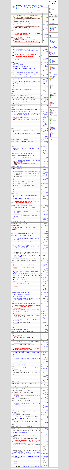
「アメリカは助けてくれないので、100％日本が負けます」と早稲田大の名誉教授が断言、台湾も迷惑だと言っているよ (27, 55)
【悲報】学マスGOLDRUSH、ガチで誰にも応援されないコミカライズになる (24, 233)
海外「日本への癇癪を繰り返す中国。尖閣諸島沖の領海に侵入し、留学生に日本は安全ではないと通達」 (27, 91)
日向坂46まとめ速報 (53, 76)
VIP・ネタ (27, 6)
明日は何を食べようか (45, 262)
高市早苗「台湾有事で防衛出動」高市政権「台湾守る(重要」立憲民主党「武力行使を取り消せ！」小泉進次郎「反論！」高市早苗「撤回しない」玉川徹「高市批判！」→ (27, 37)
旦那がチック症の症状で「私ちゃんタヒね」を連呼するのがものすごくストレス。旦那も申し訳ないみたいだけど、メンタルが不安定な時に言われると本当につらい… (27, 430)
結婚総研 (52, 113)
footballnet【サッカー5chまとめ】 (54, 120)
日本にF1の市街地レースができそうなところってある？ (23, 157)
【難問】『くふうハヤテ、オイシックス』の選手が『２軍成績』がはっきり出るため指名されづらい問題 (27, 444)
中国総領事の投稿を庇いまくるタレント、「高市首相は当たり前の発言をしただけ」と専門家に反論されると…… (27, 40)
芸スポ (45, 6)
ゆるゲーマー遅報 (46, 239)
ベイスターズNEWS (46, 124)
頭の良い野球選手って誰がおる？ (19, 78)
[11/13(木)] (35, 5)
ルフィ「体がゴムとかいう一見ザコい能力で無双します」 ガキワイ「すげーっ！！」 (26, 273)
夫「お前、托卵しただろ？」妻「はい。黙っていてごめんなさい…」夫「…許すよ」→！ (25, 354)
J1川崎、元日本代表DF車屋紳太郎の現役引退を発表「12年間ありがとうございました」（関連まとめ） (27, 424)
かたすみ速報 (46, 402)
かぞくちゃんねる (46, 436)
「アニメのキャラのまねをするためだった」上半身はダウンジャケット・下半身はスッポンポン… (27, 239)
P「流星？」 (16, 229)
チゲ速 (51, 111)
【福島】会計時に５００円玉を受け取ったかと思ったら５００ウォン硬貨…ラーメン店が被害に (27, 412)
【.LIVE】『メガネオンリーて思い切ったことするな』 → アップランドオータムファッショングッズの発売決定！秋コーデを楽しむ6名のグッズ (27, 247)
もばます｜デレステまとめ (53, 95)
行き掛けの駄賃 (46, 406)
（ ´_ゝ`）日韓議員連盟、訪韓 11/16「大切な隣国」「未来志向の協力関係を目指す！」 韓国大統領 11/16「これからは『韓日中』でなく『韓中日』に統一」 (27, 114)
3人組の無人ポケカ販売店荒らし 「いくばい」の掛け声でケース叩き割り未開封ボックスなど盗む (27, 422)
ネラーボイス (46, 231)
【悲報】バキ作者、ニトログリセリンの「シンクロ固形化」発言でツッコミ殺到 (24, 87)
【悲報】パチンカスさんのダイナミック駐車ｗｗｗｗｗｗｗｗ (23, 153)
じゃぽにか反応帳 (46, 212)
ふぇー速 (52, 101)
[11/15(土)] (29, 5)
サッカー (36, 6)
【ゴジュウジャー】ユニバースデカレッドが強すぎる (21, 386)
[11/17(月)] (23, 5)
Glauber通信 (47, 128)
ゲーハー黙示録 (46, 136)
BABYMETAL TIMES (53, 127)
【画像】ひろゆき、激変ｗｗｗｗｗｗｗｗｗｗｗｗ (23, 62)
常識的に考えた (46, 237)
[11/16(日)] (26, 5)
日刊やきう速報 (46, 78)
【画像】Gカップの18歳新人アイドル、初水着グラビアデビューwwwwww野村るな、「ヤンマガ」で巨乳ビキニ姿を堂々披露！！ (27, 166)
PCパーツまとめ (46, 223)
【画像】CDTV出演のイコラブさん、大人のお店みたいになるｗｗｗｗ (27, 456)
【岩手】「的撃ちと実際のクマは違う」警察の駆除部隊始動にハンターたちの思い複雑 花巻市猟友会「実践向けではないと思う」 (27, 93)
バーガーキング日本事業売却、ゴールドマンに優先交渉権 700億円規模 (23, 245)
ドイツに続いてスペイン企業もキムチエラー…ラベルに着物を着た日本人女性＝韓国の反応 (27, 34)
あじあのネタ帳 (53, 41)
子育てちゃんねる (46, 138)
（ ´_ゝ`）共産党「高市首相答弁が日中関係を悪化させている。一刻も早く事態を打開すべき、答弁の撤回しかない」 (27, 161)
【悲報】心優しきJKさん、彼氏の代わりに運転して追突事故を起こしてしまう (24, 331)
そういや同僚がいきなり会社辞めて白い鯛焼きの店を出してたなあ (23, 393)
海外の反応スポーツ (46, 174)
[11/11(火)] (41, 5)
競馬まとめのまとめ (46, 116)
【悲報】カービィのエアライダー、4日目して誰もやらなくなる (22, 76)
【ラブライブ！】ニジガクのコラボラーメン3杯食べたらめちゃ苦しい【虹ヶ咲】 (24, 99)
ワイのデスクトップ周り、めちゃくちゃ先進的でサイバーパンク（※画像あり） (25, 74)
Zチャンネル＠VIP (46, 214)
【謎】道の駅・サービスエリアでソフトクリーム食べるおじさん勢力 (23, 426)
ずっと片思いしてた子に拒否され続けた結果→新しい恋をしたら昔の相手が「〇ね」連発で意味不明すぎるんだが (27, 51)
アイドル (18, 7)
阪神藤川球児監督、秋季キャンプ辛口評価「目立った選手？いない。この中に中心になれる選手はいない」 (27, 275)
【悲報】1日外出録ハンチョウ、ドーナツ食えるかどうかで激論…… (25, 227)
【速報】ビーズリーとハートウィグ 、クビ (19, 296)
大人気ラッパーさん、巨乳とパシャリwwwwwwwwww (21, 117)
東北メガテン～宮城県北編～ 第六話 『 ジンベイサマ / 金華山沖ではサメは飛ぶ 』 (27, 419)
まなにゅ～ (47, 51)
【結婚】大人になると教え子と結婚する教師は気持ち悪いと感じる (23, 283)
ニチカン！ (47, 241)
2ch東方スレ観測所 (46, 400)
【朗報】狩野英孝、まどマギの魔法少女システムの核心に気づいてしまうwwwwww (25, 260)
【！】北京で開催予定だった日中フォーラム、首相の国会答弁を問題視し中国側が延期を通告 (27, 320)
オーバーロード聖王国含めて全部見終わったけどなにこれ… (22, 64)
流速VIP (47, 74)
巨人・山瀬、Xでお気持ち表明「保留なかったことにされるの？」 (23, 111)
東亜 (42, 6)
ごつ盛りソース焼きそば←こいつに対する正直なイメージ (21, 311)
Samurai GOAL (46, 58)
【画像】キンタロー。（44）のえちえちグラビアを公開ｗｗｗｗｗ (25, 52)
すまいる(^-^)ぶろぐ (46, 253)
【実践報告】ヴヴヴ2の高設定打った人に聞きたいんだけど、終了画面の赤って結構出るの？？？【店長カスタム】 (26, 381)
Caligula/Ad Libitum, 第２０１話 (20, 101)
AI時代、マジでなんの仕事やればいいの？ (19, 221)
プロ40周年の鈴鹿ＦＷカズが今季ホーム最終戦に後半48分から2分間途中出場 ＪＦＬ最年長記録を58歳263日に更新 (27, 396)
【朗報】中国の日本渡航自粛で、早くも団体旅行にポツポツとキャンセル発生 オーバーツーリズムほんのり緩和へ (27, 441)
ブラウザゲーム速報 (53, 128)
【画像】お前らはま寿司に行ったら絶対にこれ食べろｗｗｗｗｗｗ (26, 352)
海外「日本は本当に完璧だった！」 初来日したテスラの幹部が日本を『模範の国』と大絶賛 (27, 20)
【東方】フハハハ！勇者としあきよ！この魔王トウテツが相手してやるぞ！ (24, 400)
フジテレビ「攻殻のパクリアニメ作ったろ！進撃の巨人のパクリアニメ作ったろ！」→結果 (27, 342)
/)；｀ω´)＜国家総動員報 (53, 93)
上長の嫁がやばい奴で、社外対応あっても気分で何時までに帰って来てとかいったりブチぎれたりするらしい (27, 359)
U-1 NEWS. (47, 202)
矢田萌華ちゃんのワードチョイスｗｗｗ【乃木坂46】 (23, 292)
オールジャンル (19, 6)
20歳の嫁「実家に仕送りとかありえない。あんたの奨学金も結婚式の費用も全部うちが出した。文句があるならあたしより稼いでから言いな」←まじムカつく (27, 253)
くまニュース (46, 251)
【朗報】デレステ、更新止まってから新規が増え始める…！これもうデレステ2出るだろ (25, 97)
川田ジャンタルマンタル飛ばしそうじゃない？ (20, 116)
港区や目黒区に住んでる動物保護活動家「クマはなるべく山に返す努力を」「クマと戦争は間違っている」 (27, 373)
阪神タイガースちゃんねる (53, 112)
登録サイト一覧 (51, 8)
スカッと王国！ (46, 49)
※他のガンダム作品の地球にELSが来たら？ (20, 370)
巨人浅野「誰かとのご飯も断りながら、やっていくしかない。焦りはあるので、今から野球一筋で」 (27, 290)
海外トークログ (46, 299)
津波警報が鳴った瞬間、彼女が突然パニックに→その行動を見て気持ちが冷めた (24, 181)
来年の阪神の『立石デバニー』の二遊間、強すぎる (21, 66)
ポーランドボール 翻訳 (53, 135)
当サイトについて (51, 7)
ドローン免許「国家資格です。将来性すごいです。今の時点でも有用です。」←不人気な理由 (26, 72)
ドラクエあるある (16, 103)
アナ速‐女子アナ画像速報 (54, 54)
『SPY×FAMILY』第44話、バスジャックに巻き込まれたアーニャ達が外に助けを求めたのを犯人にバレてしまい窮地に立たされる (27, 176)
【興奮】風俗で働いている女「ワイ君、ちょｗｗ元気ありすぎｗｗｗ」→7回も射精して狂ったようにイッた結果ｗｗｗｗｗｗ (27, 301)
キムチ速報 (52, 28)
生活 (31, 7)
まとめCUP (47, 333)
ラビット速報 (46, 130)
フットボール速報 (53, 61)
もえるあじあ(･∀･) (46, 114)
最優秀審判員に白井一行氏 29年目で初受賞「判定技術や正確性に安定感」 (25, 163)
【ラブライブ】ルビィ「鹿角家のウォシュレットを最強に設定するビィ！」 (24, 390)
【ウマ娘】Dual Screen (17, 193)
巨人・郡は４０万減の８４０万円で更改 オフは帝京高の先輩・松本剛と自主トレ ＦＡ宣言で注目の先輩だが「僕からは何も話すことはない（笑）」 (27, 316)
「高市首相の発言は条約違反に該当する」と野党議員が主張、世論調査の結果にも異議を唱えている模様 (26, 202)
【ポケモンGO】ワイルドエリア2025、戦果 (20, 388)
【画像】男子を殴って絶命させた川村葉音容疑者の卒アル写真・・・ (23, 322)
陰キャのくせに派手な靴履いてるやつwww (19, 105)
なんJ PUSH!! (52, 73)
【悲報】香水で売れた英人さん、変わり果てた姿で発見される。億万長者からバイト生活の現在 (27, 82)
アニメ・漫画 (25, 7)
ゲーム (21, 7)
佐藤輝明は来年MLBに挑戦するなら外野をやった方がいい (21, 329)
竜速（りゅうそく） (46, 264)
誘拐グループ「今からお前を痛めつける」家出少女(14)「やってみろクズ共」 (24, 155)
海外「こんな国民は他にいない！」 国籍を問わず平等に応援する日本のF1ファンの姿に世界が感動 (27, 16)
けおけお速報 (46, 272)
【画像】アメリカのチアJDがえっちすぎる (22, 27)
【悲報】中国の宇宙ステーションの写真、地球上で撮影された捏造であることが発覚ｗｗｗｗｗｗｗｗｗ (27, 30)
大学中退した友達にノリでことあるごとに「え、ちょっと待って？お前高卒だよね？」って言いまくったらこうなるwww (27, 333)
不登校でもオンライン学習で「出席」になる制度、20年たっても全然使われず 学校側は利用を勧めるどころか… (27, 47)
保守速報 (47, 306)
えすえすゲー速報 (46, 385)
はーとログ (47, 434)
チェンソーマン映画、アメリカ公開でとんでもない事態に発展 (22, 414)
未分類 (21, 8)
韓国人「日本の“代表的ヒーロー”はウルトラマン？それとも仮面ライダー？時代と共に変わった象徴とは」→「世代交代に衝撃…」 (27, 453)
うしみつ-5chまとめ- (45, 197)
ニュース (40, 6)
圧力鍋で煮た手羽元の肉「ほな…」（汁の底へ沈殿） (21, 139)
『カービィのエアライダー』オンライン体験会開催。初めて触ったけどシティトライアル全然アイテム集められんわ (27, 272)
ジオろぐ (52, 119)
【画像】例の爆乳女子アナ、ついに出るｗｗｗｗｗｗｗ (24, 198)
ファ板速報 (47, 105)
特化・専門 (23, 6)
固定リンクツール (51, 9)
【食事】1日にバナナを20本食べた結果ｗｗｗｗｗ (20, 183)
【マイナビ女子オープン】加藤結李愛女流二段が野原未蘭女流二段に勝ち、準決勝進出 (25, 195)
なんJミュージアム (46, 60)
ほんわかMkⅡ (46, 95)
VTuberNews (46, 247)
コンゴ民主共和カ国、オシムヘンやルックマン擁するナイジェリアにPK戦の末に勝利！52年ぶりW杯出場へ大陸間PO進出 (27, 107)
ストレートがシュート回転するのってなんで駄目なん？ (21, 398)
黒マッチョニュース (46, 245)
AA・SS (34, 7)
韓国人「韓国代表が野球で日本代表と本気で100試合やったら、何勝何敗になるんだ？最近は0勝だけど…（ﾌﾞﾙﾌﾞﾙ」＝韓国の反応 (27, 299)
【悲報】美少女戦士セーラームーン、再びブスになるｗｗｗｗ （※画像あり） (24, 130)
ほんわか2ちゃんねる (53, 104)
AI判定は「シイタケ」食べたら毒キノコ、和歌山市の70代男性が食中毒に (23, 392)
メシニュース (46, 461)
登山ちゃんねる (46, 383)
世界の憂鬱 (52, 29)
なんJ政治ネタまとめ (53, 66)
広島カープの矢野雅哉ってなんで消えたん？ (20, 277)
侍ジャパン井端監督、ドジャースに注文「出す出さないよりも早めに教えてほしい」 (25, 205)
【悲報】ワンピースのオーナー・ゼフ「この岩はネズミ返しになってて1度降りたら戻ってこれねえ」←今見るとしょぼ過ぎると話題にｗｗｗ (26, 313)
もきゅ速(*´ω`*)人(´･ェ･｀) (53, 129)
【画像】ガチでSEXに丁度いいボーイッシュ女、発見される (25, 207)
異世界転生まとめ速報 (45, 64)
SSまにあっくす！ (46, 465)
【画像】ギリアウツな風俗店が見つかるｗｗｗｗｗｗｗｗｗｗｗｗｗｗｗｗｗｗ (24, 344)
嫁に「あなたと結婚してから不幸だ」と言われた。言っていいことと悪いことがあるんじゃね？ (27, 436)
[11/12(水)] (38, 5)
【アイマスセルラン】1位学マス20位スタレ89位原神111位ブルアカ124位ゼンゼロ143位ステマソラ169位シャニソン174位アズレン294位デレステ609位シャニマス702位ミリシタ (27, 416)
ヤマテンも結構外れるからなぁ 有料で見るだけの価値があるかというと (26, 383)
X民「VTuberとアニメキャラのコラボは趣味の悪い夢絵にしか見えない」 (23, 89)
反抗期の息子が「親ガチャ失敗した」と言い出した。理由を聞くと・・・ (23, 337)
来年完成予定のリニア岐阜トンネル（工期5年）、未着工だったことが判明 (24, 264)
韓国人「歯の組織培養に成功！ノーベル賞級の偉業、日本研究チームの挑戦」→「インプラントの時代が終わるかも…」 (27, 25)
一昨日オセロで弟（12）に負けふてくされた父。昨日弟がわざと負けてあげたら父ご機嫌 (25, 438)
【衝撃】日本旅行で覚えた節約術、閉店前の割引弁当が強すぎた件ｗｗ (23, 83)
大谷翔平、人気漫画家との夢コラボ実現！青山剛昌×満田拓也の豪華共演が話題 (24, 258)
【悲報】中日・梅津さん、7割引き (18, 356)
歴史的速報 (52, 85)
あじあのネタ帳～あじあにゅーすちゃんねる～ (45, 31)
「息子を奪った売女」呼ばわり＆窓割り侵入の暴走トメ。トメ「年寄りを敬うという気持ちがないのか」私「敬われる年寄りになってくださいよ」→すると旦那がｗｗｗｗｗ (27, 49)
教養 (37, 7)
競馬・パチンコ (41, 7)
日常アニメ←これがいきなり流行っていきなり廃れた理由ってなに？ (23, 294)
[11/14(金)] (32, 5)
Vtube (29, 7)
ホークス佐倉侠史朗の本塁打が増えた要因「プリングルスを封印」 (23, 279)
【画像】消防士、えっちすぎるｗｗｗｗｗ (21, 339)
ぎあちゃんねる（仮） (45, 178)
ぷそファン (52, 59)
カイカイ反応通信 (46, 34)
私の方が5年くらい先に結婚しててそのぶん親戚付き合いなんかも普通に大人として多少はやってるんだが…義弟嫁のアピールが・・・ (27, 335)
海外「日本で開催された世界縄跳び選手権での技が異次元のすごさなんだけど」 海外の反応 (26, 309)
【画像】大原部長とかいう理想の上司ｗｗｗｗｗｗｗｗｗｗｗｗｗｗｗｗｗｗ (25, 303)
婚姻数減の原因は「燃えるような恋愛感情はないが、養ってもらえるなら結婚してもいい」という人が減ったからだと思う (27, 404)
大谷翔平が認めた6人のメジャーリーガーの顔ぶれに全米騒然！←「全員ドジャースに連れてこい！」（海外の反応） (26, 174)
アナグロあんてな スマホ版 (52, 10)
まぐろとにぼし (46, 192)
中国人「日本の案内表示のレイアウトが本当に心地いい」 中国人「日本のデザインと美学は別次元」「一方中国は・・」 (27, 212)
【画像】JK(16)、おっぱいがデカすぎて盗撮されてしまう (25, 68)
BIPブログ (47, 170)
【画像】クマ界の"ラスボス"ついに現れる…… (20, 364)
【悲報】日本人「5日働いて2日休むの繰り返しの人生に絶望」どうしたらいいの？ (25, 185)
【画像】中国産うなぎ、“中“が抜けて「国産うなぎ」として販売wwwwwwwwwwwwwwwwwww (24, 189)
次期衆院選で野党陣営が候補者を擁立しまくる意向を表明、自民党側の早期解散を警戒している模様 (27, 349)
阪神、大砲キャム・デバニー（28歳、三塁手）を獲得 (21, 281)
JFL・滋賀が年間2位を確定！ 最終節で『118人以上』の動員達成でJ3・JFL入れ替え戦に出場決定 (27, 85)
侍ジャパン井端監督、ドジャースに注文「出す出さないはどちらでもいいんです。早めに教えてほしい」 (27, 428)
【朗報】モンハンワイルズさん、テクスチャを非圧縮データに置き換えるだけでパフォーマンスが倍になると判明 (27, 216)
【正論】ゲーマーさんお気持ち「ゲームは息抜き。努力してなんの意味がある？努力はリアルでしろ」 (27, 368)
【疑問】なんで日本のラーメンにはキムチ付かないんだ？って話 (22, 241)
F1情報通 (47, 157)
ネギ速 (47, 220)
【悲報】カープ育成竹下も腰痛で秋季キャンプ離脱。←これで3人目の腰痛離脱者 (27, 134)
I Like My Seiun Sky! (16, 225)
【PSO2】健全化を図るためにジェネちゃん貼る (20, 432)
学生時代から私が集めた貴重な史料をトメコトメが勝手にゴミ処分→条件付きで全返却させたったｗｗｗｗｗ (27, 171)
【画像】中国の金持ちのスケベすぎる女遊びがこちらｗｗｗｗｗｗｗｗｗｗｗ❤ (27, 59)
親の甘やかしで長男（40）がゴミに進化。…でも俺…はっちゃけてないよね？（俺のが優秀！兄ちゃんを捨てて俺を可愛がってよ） (27, 451)
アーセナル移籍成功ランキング (18, 168)
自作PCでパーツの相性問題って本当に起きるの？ (20, 223)
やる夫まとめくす (46, 270)
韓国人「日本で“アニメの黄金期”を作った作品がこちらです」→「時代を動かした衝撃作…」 (27, 256)
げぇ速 (47, 210)
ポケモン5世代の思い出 (17, 243)
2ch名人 (47, 195)
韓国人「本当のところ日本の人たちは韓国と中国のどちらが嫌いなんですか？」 (27, 148)
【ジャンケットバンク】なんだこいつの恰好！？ (20, 178)
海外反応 (18, 8)
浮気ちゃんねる (46, 187)
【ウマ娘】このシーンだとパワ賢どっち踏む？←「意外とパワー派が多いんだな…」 (25, 141)
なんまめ (47, 80)
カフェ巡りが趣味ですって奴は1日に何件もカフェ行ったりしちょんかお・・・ (24, 95)
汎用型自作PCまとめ (45, 218)
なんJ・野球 (32, 6)
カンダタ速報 (46, 422)
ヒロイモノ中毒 (53, 46)
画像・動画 (46, 7)
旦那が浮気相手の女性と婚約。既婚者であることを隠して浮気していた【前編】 (24, 187)
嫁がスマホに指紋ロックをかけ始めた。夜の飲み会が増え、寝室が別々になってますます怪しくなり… (27, 120)
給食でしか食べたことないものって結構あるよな (20, 361)
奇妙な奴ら (47, 361)
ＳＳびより (52, 79)
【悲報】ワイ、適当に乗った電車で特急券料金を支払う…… (22, 235)
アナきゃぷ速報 (53, 26)
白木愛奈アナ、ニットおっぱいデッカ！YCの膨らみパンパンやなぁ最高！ (24, 267)
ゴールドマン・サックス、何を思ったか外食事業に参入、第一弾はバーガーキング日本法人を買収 (27, 109)
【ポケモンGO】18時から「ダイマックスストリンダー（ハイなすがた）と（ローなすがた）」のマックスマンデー (27, 146)
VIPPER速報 (46, 62)
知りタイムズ (46, 47)
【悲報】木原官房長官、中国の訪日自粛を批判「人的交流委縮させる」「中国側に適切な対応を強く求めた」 (27, 306)
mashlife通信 (46, 339)
